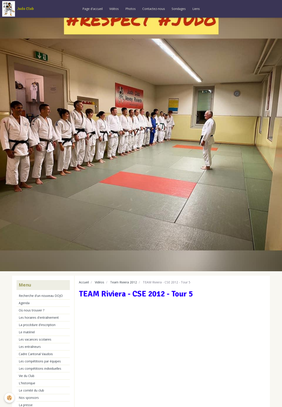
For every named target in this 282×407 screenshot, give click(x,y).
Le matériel (27, 332)
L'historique (27, 383)
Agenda (24, 303)
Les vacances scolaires (35, 339)
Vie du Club (26, 376)
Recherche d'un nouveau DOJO (41, 296)
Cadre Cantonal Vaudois (36, 354)
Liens (196, 9)
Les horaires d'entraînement (39, 317)
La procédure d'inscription (37, 325)
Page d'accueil (92, 9)
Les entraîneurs (30, 347)
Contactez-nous (153, 9)
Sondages (179, 9)
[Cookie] (9, 398)
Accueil (84, 282)
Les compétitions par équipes (40, 361)
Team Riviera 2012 (123, 282)
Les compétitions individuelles (40, 368)
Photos (130, 9)
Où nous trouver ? (31, 310)
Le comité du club (31, 390)
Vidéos (114, 9)
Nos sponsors (29, 398)
